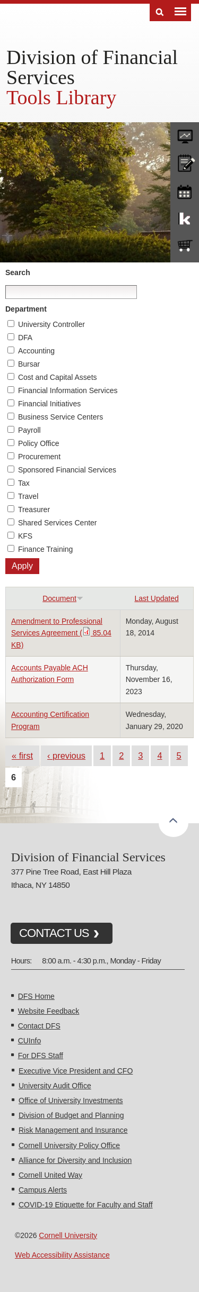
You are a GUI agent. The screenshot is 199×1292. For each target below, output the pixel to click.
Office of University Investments (71, 1100)
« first (22, 755)
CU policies (184, 162)
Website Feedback (49, 1011)
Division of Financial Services (92, 67)
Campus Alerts (43, 1190)
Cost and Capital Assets (57, 377)
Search (17, 272)
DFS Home (36, 996)
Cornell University (68, 1235)
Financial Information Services (68, 390)
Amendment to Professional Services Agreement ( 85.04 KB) (61, 633)
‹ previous (66, 755)
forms (184, 133)
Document (62, 598)
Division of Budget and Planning (71, 1115)
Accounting (36, 351)
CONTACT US (54, 933)
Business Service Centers (60, 417)
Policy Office (38, 443)
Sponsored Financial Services (67, 470)
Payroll (29, 430)
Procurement (39, 456)
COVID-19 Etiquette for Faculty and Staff (86, 1204)
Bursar (29, 364)
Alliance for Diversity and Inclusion (75, 1160)
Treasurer (34, 509)
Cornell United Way (50, 1175)
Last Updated (156, 598)
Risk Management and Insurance (73, 1130)
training (184, 190)
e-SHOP (184, 246)
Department (26, 309)
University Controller (51, 324)
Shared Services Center (57, 522)
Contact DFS (39, 1026)
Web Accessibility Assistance (62, 1255)
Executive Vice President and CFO (76, 1071)
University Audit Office (55, 1085)
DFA (25, 337)
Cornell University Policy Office (69, 1145)
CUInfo (29, 1040)
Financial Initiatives (49, 403)
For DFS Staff (40, 1055)
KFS (25, 536)
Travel (28, 496)
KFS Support (184, 218)
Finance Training (45, 549)
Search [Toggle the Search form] (160, 12)
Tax (24, 483)
